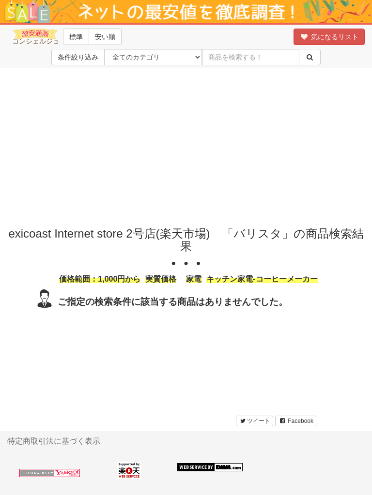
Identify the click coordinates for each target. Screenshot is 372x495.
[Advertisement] (189, 145)
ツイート (254, 421)
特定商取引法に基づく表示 (53, 441)
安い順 (105, 37)
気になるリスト (329, 37)
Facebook (295, 421)
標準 (76, 37)
